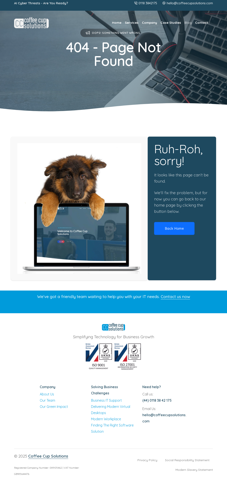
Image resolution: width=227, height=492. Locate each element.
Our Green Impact (54, 406)
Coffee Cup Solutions (48, 456)
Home (116, 23)
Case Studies (171, 23)
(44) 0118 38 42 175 (157, 400)
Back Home (174, 228)
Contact (201, 23)
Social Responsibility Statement (187, 460)
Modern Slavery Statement (194, 470)
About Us (47, 394)
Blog (188, 23)
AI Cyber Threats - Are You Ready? (41, 3)
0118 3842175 (145, 3)
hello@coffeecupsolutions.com (190, 3)
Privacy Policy (147, 460)
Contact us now (175, 296)
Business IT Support (106, 400)
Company (149, 23)
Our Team (47, 400)
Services (132, 23)
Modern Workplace (106, 419)
